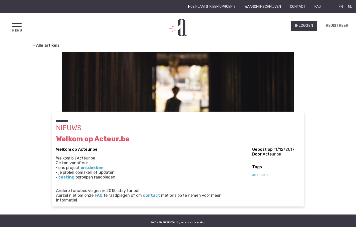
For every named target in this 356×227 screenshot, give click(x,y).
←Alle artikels (46, 45)
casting (66, 177)
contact (151, 195)
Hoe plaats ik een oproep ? (211, 6)
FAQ (317, 6)
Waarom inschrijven (262, 6)
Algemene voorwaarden (191, 222)
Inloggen (304, 26)
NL (350, 6)
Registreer (337, 26)
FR (341, 6)
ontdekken (92, 167)
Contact (297, 6)
